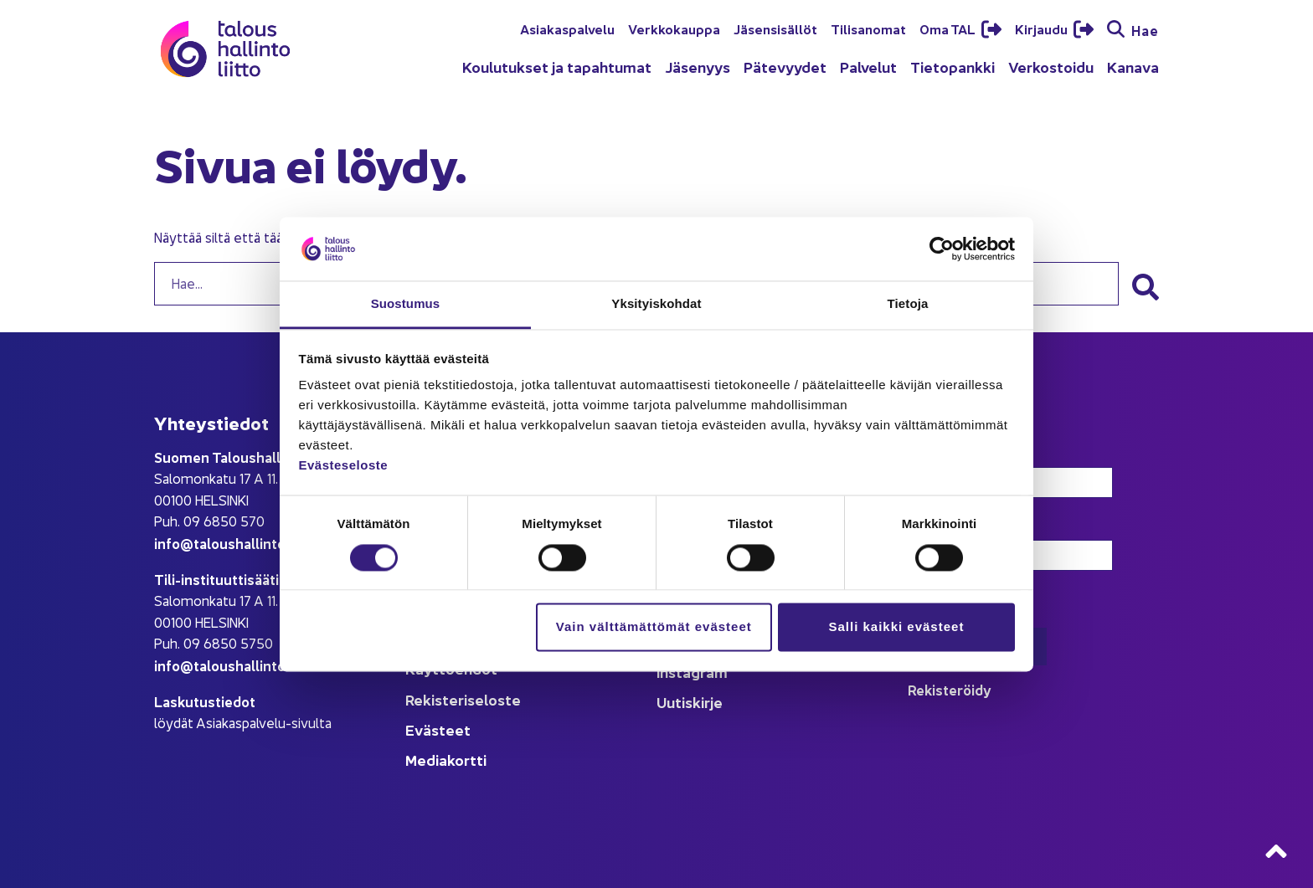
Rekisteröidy (949, 689)
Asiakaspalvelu (567, 28)
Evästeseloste (344, 466)
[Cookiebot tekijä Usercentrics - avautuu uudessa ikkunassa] (941, 248)
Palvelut (868, 66)
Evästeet (438, 729)
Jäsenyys (697, 66)
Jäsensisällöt (775, 28)
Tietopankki (952, 66)
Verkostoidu (1051, 66)
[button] (1145, 287)
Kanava (1133, 66)
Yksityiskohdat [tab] (656, 304)
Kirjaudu (1042, 28)
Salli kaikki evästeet (896, 627)
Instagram (692, 671)
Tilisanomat (868, 28)
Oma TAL (948, 28)
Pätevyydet (785, 66)
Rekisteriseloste (463, 699)
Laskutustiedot (204, 701)
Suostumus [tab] (405, 304)
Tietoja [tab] (908, 304)
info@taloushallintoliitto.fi (241, 542)
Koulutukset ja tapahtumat (556, 66)
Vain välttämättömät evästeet (654, 627)
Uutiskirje (689, 701)
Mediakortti (446, 759)
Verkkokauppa (674, 28)
